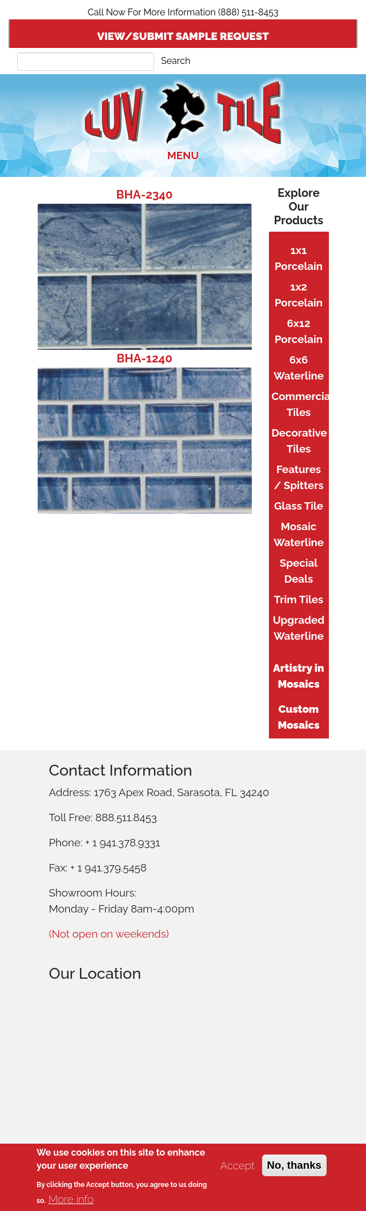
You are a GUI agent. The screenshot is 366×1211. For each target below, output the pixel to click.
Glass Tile (298, 505)
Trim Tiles (299, 599)
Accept (237, 1165)
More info (71, 1199)
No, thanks (294, 1165)
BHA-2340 (144, 194)
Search (175, 60)
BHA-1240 (144, 358)
